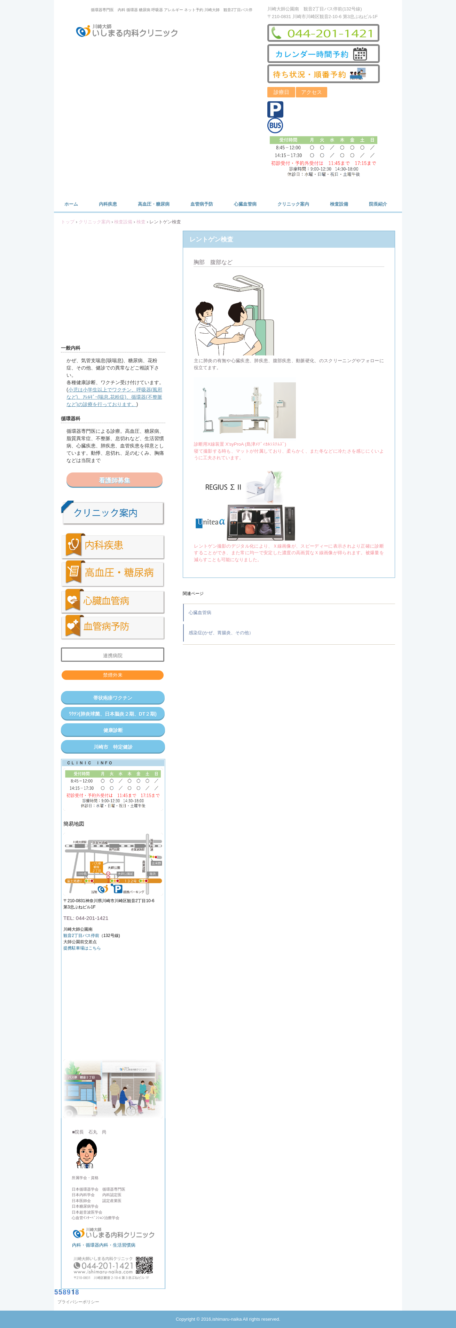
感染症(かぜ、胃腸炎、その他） (221, 632)
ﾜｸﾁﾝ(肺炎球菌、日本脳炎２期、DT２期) (113, 714)
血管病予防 (201, 204)
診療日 (281, 92)
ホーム (71, 204)
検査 (141, 221)
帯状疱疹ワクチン (112, 698)
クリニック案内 (293, 204)
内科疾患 (108, 204)
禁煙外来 (113, 675)
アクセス (311, 92)
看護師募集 (114, 480)
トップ (67, 221)
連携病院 (113, 655)
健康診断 (113, 730)
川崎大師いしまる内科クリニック (131, 32)
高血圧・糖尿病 (154, 204)
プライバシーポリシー (78, 1301)
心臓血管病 (245, 204)
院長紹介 (378, 204)
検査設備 (339, 204)
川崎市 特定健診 (113, 747)
